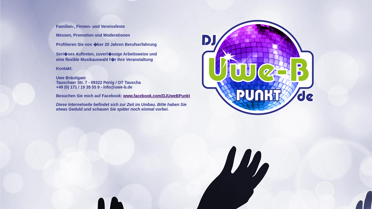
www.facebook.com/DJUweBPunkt (156, 95)
